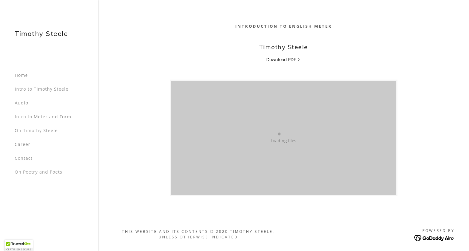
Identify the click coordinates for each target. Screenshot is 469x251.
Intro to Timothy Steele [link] (41, 89)
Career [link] (22, 144)
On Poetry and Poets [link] (38, 172)
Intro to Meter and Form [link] (43, 117)
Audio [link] (21, 103)
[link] (41, 34)
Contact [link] (24, 158)
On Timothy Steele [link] (36, 130)
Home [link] (21, 75)
